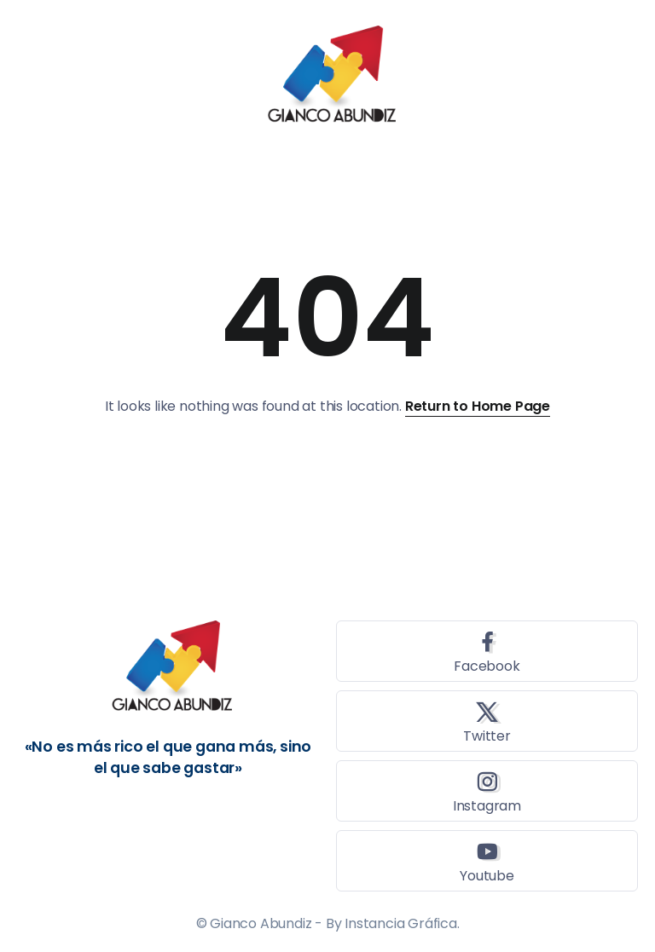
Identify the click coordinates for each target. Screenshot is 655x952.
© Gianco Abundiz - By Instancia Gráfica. (328, 923)
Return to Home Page (477, 406)
